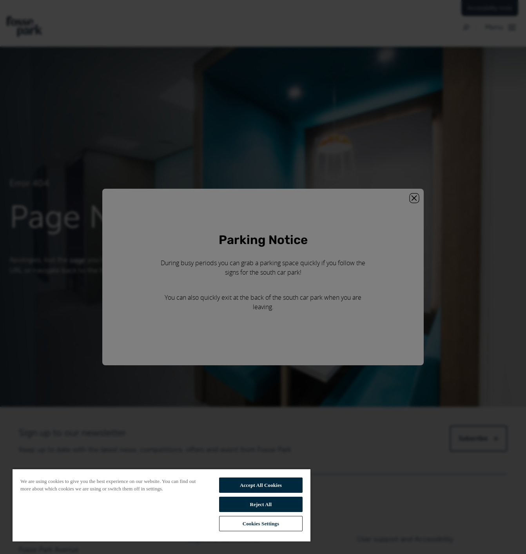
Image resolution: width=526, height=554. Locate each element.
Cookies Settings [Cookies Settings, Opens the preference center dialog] (261, 524)
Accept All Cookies (261, 485)
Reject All (261, 504)
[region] (161, 504)
